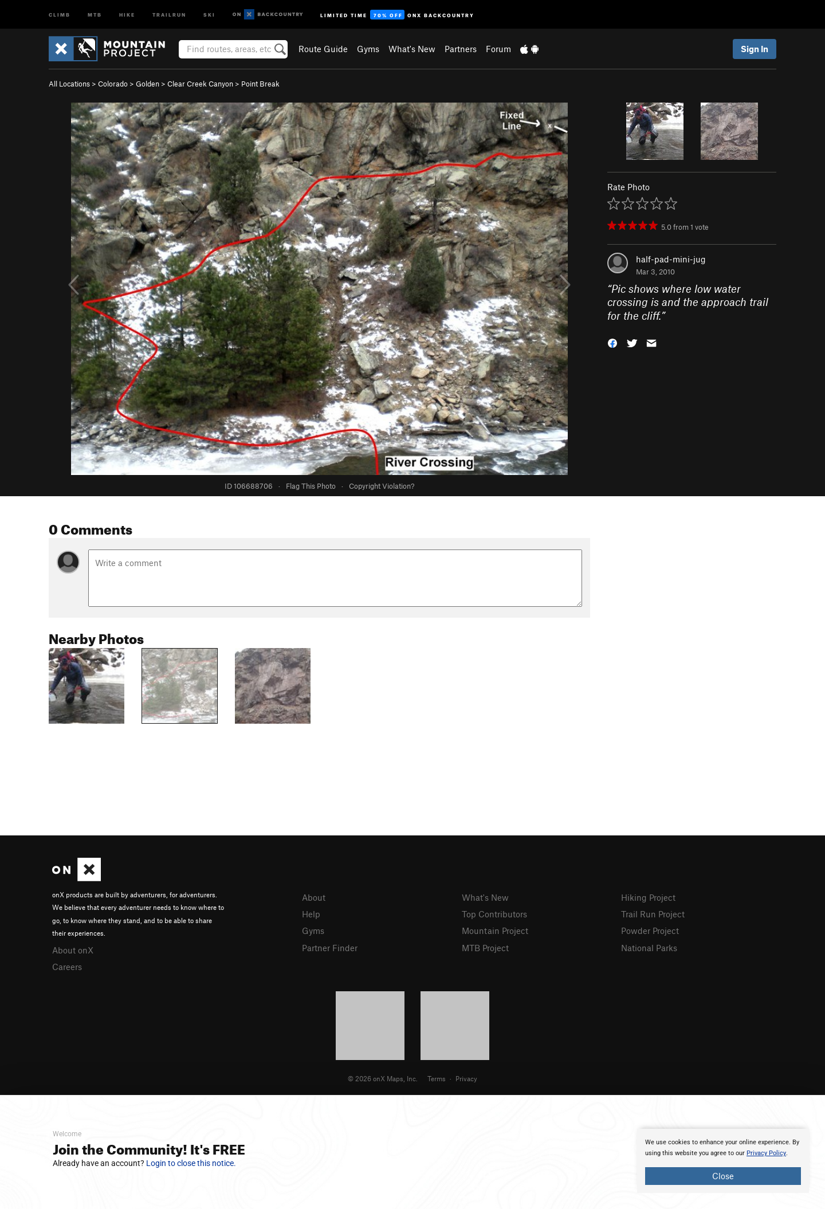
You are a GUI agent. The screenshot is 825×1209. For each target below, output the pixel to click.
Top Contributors (494, 914)
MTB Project (485, 948)
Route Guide (323, 49)
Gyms (368, 49)
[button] (612, 342)
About (313, 897)
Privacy (466, 1078)
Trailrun (169, 14)
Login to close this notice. (191, 1163)
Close (723, 1176)
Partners (461, 49)
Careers (67, 966)
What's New (411, 49)
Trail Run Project (653, 914)
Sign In (754, 49)
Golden (147, 83)
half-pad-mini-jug (671, 259)
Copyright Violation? (381, 485)
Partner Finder (330, 948)
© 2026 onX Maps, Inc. (383, 1078)
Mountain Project (495, 930)
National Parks (649, 948)
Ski (209, 14)
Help (311, 914)
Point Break (260, 83)
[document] (723, 1161)
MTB (95, 14)
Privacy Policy (766, 1153)
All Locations (69, 83)
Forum (498, 49)
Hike (127, 14)
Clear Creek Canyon (200, 83)
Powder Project (650, 930)
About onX (72, 950)
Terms (436, 1078)
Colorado (113, 83)
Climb (59, 14)
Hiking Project (648, 897)
